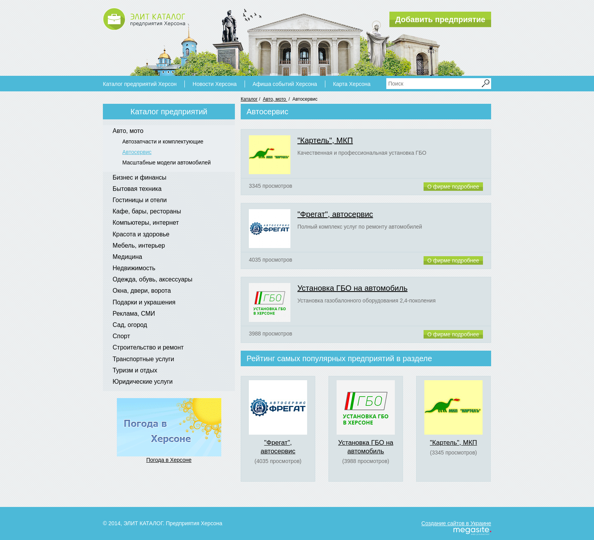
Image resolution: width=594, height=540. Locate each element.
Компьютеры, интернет (146, 222)
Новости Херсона (214, 84)
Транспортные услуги (143, 359)
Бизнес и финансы (140, 177)
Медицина (127, 256)
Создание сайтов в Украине (456, 523)
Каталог (249, 99)
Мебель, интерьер (139, 245)
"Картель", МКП (325, 140)
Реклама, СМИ (134, 313)
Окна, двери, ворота (142, 290)
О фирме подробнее (453, 186)
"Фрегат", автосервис (335, 214)
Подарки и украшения (144, 302)
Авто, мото (275, 99)
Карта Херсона (352, 84)
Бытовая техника (137, 188)
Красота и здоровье (141, 234)
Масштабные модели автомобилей (166, 162)
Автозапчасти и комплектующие (162, 141)
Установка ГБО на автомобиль (352, 288)
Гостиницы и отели (140, 200)
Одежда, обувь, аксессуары (153, 279)
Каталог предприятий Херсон (140, 84)
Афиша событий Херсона (285, 84)
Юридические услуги (143, 381)
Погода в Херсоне (169, 460)
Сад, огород (130, 325)
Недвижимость (134, 268)
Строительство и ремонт (148, 347)
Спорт (121, 336)
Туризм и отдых (135, 370)
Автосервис (136, 152)
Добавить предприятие (440, 19)
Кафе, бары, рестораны (147, 211)
